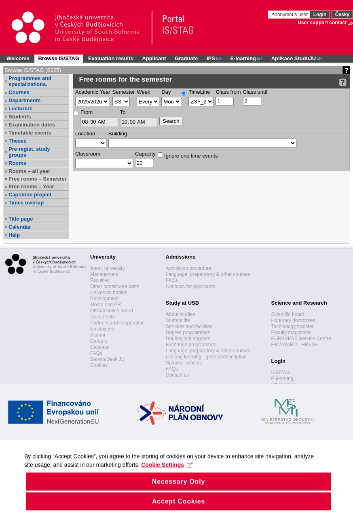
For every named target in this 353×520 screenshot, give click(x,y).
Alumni (97, 335)
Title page (20, 219)
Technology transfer (292, 326)
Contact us (177, 375)
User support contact (322, 22)
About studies (180, 314)
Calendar (19, 227)
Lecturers (20, 108)
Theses (17, 141)
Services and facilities (189, 326)
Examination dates (31, 125)
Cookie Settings (166, 475)
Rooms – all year (29, 171)
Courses (19, 92)
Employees (102, 329)
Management (104, 274)
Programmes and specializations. (29, 81)
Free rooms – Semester (37, 179)
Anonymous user (290, 14)
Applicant (154, 58)
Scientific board (287, 314)
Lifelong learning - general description (206, 357)
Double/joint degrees (188, 338)
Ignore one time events (188, 155)
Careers (99, 341)
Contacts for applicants (190, 286)
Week (143, 92)
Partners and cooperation (117, 323)
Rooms (17, 163)
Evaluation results (110, 58)
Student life (178, 320)
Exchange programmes (191, 344)
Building (117, 134)
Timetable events (29, 133)
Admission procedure (188, 268)
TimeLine (199, 92)
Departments (24, 100)
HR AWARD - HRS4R (294, 344)
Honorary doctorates (293, 320)
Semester (123, 92)
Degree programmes (188, 332)
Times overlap (26, 203)
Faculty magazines (291, 332)
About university (107, 268)
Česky (342, 14)
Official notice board (111, 311)
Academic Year (92, 92)
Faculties (100, 280)
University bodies (108, 292)
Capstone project (29, 195)
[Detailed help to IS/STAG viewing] (342, 82)
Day (166, 92)
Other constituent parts (114, 286)
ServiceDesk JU (107, 359)
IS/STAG (280, 372)
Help (14, 235)
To (123, 112)
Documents (102, 317)
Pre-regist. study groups (29, 152)
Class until (255, 92)
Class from (228, 92)
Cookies (99, 365)
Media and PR (105, 304)
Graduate (186, 58)
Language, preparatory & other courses (208, 274)
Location (85, 134)
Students (19, 117)
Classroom (87, 154)
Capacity (145, 154)
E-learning (282, 378)
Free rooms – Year (31, 186)
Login (320, 14)
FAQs (96, 353)
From (86, 112)
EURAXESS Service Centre (301, 338)
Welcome (18, 58)
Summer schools (184, 363)
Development (104, 298)
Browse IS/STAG (58, 58)
